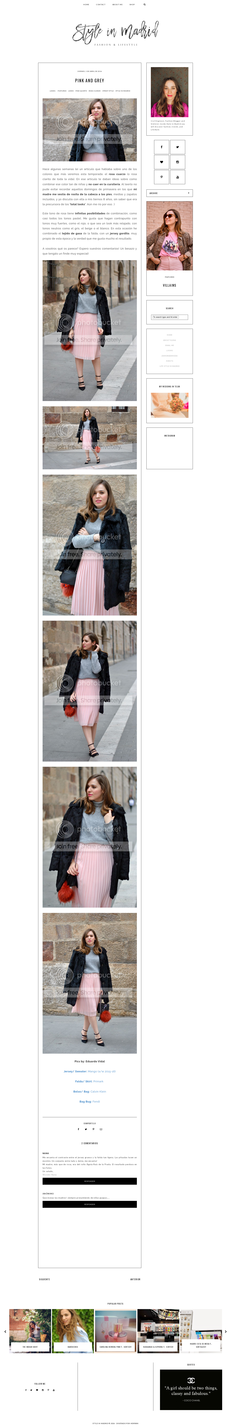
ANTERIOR (135, 1278)
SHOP (132, 4)
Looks (71, 91)
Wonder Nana (50, 1174)
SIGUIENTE (44, 1278)
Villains (169, 286)
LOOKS (169, 352)
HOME (86, 4)
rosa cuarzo (95, 91)
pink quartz (81, 91)
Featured (62, 91)
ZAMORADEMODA (170, 357)
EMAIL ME (169, 347)
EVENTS (169, 362)
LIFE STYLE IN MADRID (170, 367)
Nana (46, 1153)
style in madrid (123, 91)
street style (108, 91)
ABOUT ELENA (169, 342)
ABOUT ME (117, 4)
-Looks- (52, 91)
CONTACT (101, 4)
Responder (89, 1181)
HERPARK (135, 1423)
